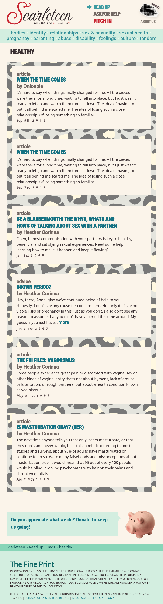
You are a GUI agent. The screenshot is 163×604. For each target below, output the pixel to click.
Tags (51, 547)
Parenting (43, 38)
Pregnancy (18, 38)
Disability (85, 38)
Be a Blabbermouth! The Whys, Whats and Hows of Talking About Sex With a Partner (67, 222)
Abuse (64, 38)
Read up (101, 7)
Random (148, 38)
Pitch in (102, 21)
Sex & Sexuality (98, 32)
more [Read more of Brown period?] (64, 322)
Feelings (107, 38)
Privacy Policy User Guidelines (47, 598)
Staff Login (107, 598)
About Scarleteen (84, 598)
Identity (38, 32)
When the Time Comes (41, 80)
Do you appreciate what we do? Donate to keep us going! (59, 523)
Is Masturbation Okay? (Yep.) (50, 427)
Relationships (64, 32)
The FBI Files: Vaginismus (46, 360)
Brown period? (34, 287)
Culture (128, 38)
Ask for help (106, 14)
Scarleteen (16, 547)
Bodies (18, 32)
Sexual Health (133, 32)
